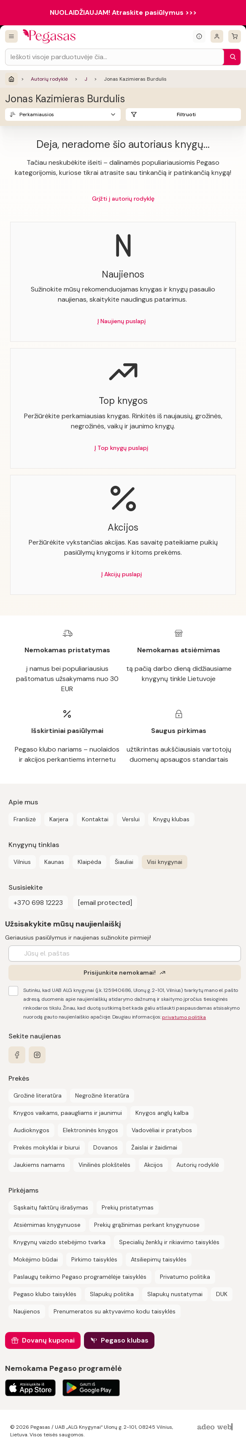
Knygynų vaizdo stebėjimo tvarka (59, 1242)
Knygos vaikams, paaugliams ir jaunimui (68, 1113)
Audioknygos (31, 1130)
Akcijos (153, 1165)
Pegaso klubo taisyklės (45, 1294)
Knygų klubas (171, 819)
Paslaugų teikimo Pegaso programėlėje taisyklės (80, 1276)
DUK (221, 1294)
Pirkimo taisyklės (94, 1259)
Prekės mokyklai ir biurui (47, 1147)
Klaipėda (89, 862)
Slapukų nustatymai (175, 1294)
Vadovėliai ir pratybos (162, 1130)
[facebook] (16, 1054)
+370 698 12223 (38, 902)
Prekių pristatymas (128, 1207)
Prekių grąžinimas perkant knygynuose (147, 1225)
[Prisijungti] (217, 36)
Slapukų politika (112, 1294)
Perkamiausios (36, 114)
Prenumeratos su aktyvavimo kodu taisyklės (115, 1311)
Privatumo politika (185, 1276)
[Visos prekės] (11, 36)
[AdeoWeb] (216, 1427)
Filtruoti (186, 114)
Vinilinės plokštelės (104, 1165)
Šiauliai (124, 862)
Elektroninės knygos (90, 1130)
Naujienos (27, 1311)
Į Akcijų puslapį (121, 574)
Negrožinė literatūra (102, 1095)
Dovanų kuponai (48, 1340)
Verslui (131, 819)
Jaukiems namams (39, 1165)
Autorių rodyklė (49, 79)
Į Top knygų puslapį (121, 448)
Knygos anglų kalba (162, 1113)
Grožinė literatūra (38, 1095)
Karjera (58, 819)
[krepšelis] (234, 36)
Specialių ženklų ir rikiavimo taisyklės (169, 1242)
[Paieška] (231, 57)
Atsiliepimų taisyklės (159, 1259)
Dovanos (105, 1147)
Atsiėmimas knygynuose (47, 1225)
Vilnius (22, 862)
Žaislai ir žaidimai (154, 1147)
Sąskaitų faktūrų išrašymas (51, 1207)
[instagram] (37, 1054)
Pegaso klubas (125, 1340)
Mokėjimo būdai (36, 1259)
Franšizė (25, 819)
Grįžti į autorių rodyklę (123, 198)
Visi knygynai (164, 862)
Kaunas (54, 862)
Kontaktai (95, 819)
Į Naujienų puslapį (121, 321)
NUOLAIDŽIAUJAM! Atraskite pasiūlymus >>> (123, 12)
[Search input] (114, 57)
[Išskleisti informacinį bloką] (199, 36)
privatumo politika (184, 1017)
